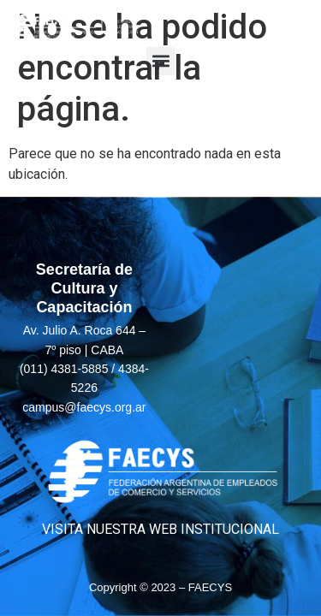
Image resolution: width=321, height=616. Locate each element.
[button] (160, 61)
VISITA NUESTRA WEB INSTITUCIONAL (160, 529)
